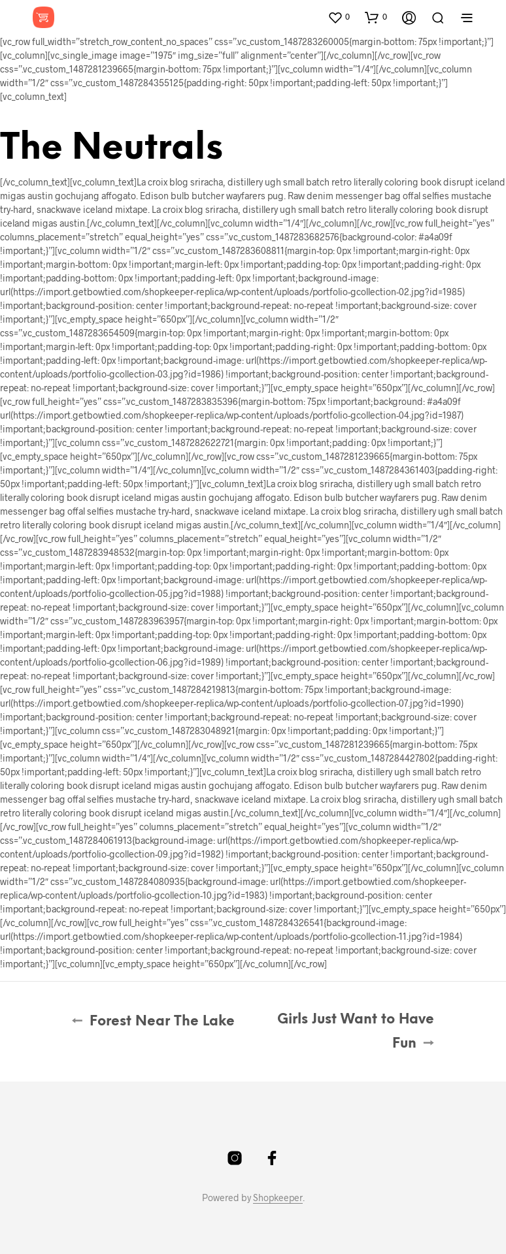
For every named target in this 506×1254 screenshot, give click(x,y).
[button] (339, 17)
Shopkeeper (278, 1198)
